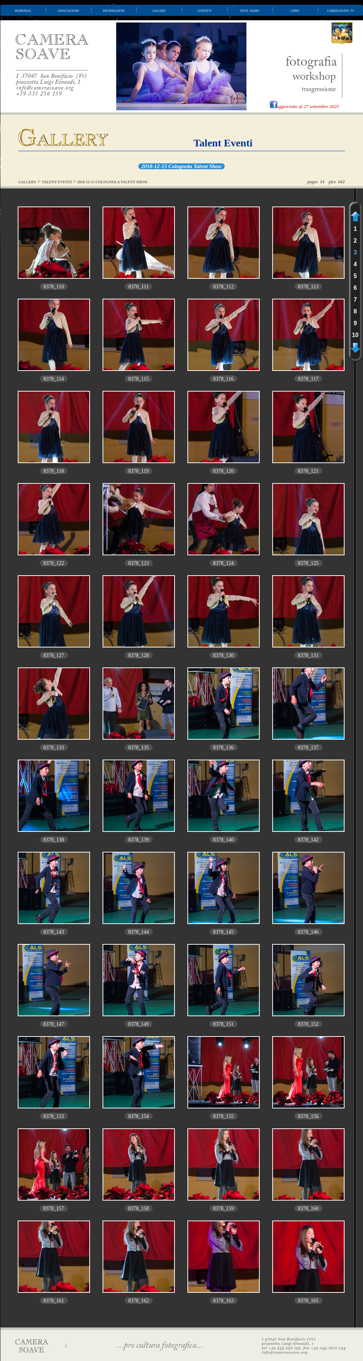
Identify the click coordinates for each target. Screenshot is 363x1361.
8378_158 (138, 1208)
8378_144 (138, 932)
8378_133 (54, 747)
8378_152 (308, 1024)
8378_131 (308, 655)
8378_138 (54, 840)
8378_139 (138, 840)
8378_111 (138, 286)
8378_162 (138, 1300)
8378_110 (54, 286)
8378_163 (223, 1300)
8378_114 (54, 379)
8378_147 (54, 1024)
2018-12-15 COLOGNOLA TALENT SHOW (112, 182)
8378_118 (54, 471)
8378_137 (308, 747)
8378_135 (138, 747)
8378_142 (308, 840)
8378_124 (223, 563)
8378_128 (138, 655)
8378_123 (138, 563)
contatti (204, 10)
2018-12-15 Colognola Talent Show (181, 166)
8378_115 (138, 379)
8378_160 (308, 1208)
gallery (159, 10)
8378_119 (138, 471)
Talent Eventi (223, 143)
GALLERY (27, 182)
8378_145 (223, 932)
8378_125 (308, 563)
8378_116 (223, 379)
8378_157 (54, 1208)
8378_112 (223, 286)
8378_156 (308, 1116)
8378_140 (223, 840)
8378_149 (138, 1024)
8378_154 (138, 1116)
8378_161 (54, 1300)
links (295, 10)
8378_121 (308, 471)
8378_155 (223, 1116)
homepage (23, 10)
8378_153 (54, 1116)
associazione (68, 10)
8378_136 (223, 747)
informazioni (114, 10)
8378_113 (308, 286)
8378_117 (308, 379)
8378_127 (54, 655)
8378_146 (308, 932)
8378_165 (308, 1300)
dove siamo (250, 10)
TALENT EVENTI (57, 182)
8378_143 (54, 932)
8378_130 (223, 655)
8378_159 (223, 1208)
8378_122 (54, 563)
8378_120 (223, 471)
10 (355, 335)
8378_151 (223, 1024)
